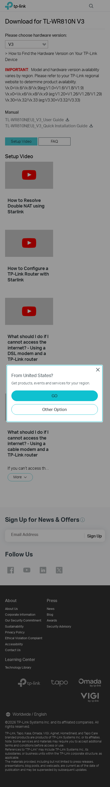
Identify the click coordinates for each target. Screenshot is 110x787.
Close (98, 370)
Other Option (54, 409)
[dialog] (55, 393)
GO (54, 395)
